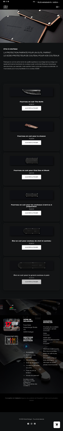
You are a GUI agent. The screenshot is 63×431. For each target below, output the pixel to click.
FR (34, 2)
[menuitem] (33, 2)
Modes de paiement (32, 375)
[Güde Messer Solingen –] (6, 7)
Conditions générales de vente (33, 367)
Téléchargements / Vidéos (48, 2)
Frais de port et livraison (31, 372)
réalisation (18, 398)
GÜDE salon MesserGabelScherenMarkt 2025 (51, 339)
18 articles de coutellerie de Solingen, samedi (50, 328)
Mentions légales (31, 360)
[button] (4, 1)
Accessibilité (30, 352)
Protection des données (30, 356)
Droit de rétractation (32, 362)
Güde (45, 333)
